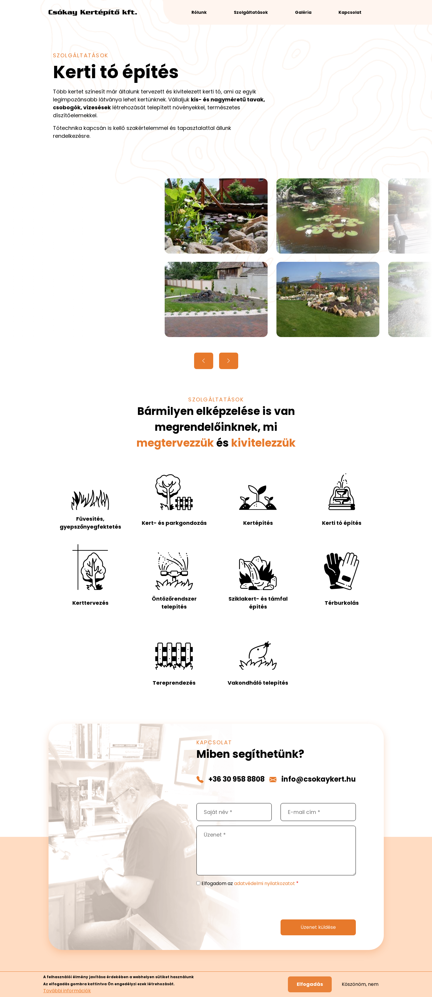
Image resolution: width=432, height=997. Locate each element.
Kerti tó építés (341, 523)
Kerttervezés (90, 602)
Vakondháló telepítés (258, 682)
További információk (67, 992)
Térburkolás (342, 602)
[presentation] (241, 903)
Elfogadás (310, 985)
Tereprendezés (174, 682)
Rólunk (199, 12)
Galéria (303, 12)
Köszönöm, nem (360, 985)
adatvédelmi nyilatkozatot (264, 883)
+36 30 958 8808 (237, 779)
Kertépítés (258, 523)
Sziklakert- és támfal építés (258, 602)
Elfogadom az (248, 883)
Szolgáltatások (251, 12)
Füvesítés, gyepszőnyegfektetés (90, 522)
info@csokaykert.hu (318, 779)
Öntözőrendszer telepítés (174, 602)
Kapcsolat (349, 12)
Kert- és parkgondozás (174, 523)
